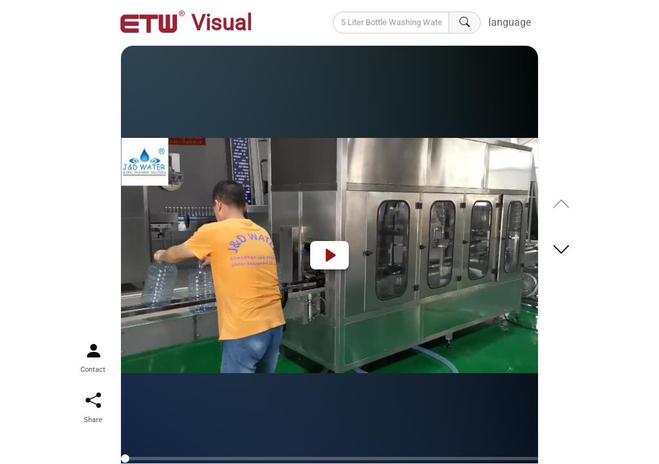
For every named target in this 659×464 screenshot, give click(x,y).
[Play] (329, 255)
